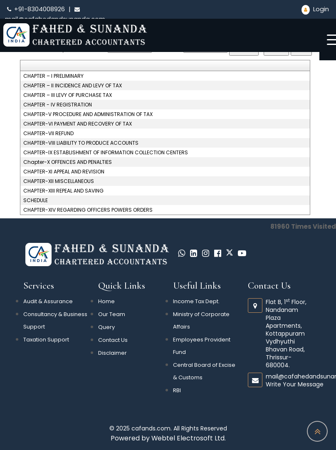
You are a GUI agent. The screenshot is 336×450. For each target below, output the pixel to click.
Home (106, 301)
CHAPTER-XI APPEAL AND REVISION (63, 171)
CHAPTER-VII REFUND (48, 133)
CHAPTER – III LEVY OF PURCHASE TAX (67, 95)
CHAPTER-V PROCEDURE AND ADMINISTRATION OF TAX (88, 114)
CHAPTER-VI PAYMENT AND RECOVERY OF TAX (77, 124)
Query (106, 327)
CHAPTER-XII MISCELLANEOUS (58, 181)
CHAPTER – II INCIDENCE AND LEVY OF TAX (72, 85)
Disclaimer (112, 353)
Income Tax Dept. (196, 301)
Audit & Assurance (48, 301)
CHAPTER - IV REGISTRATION (57, 104)
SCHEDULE (35, 200)
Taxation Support (46, 340)
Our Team (111, 314)
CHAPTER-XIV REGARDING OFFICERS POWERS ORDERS (88, 210)
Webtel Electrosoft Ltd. (188, 438)
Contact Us (113, 340)
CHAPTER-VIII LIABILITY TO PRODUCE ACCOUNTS (80, 143)
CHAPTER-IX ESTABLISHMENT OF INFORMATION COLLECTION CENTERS (105, 152)
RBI (177, 390)
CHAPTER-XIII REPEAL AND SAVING (63, 191)
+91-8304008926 (36, 9)
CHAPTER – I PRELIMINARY (53, 76)
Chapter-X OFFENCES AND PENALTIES (67, 162)
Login (315, 9)
